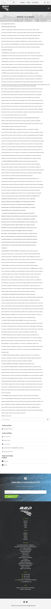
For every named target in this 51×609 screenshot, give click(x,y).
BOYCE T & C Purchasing (25, 568)
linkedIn (5, 465)
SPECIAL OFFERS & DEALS (25, 562)
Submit (9, 496)
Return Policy (25, 554)
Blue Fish (38, 605)
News (25, 524)
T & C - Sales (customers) (25, 548)
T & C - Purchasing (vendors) (26, 549)
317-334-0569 (7, 436)
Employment (35, 2)
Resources (25, 539)
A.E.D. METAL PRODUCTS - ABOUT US (25, 545)
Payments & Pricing (25, 556)
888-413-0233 (7, 440)
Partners (22, 2)
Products (25, 534)
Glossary (25, 537)
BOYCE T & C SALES (25, 567)
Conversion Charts (25, 553)
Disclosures (25, 559)
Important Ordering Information (25, 557)
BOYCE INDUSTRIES (25, 560)
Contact (28, 2)
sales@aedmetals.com (8, 429)
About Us (25, 521)
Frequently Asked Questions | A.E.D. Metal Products (26, 546)
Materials (25, 533)
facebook (6, 461)
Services (25, 522)
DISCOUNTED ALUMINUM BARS (25, 563)
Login (25, 527)
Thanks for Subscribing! (25, 551)
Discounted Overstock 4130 (25, 565)
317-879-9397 (7, 444)
